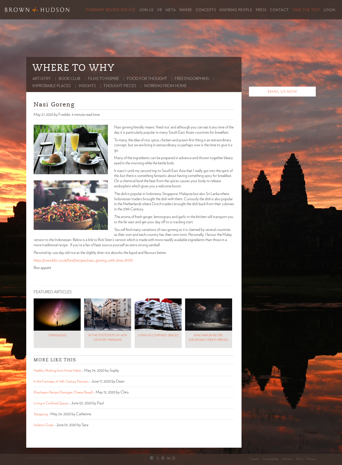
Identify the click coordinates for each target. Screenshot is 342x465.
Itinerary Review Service (111, 10)
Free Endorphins (192, 79)
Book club (69, 79)
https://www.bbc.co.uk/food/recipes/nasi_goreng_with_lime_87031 (83, 260)
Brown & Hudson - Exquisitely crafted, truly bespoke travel (37, 9)
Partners (287, 459)
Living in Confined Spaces (51, 403)
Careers (254, 459)
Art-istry (41, 79)
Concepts (206, 10)
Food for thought (147, 79)
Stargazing (41, 414)
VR (159, 10)
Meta (171, 10)
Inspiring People (236, 10)
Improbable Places (51, 86)
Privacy (311, 459)
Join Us (146, 10)
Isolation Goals (43, 425)
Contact (279, 10)
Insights (87, 86)
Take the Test (306, 10)
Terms (299, 459)
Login (329, 10)
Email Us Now (282, 92)
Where (185, 10)
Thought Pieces (119, 86)
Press (261, 10)
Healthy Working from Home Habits (57, 370)
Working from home (165, 86)
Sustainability (271, 459)
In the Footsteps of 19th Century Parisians (61, 381)
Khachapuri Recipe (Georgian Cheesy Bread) (63, 392)
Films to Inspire (103, 79)
